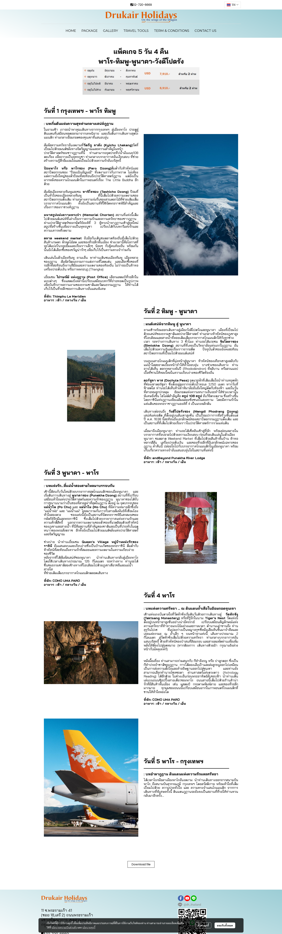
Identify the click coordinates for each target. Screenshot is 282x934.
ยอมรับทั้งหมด (225, 925)
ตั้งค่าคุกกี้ (203, 925)
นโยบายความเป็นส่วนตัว (64, 927)
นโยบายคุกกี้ (88, 927)
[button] (232, 5)
